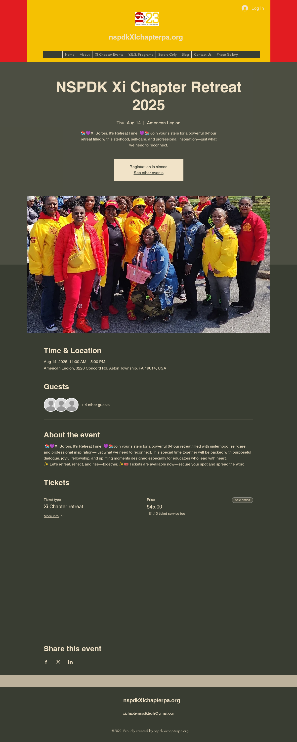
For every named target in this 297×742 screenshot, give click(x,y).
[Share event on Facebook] (46, 662)
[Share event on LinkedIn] (70, 662)
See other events (149, 172)
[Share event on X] (58, 662)
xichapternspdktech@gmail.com (149, 713)
